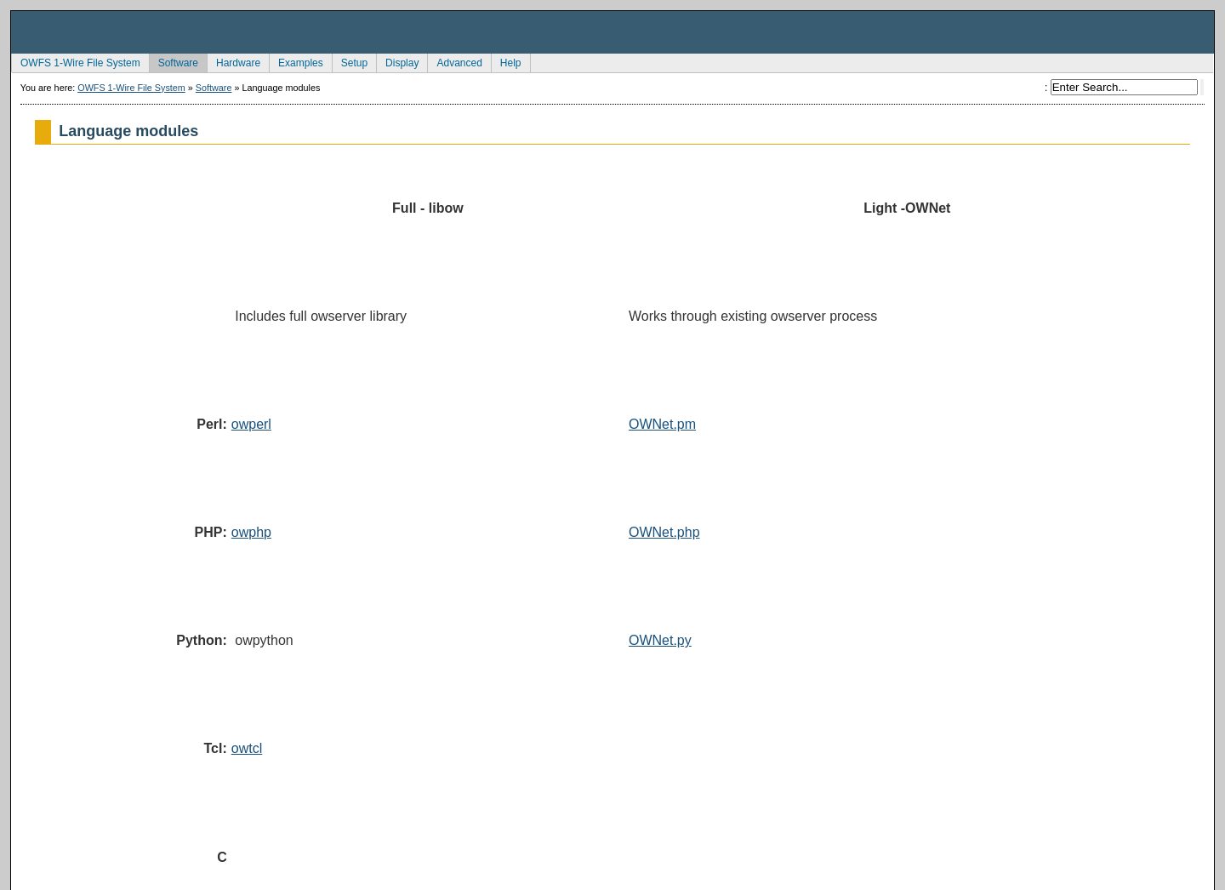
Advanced (454, 61)
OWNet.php (664, 532)
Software (173, 61)
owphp (251, 532)
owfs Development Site (612, 32)
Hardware (233, 61)
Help (506, 61)
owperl (251, 424)
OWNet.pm (662, 424)
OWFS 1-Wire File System (75, 61)
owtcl (246, 748)
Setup (350, 61)
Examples (296, 61)
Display (397, 61)
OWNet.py (660, 640)
